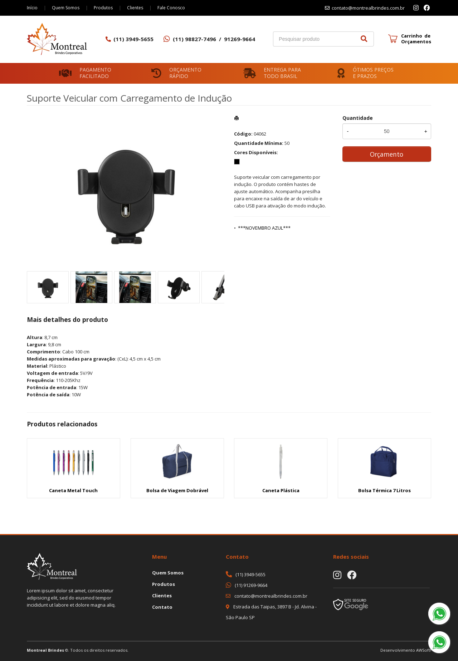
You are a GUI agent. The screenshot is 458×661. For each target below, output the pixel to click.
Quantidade (357, 117)
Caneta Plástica (280, 490)
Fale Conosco (171, 8)
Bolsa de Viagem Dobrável (177, 490)
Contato (162, 607)
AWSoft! (423, 650)
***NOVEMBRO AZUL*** (264, 228)
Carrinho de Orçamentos (416, 38)
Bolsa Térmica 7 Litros (384, 490)
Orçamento (386, 154)
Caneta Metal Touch (73, 490)
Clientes (135, 8)
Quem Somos (65, 8)
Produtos (103, 8)
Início (32, 8)
